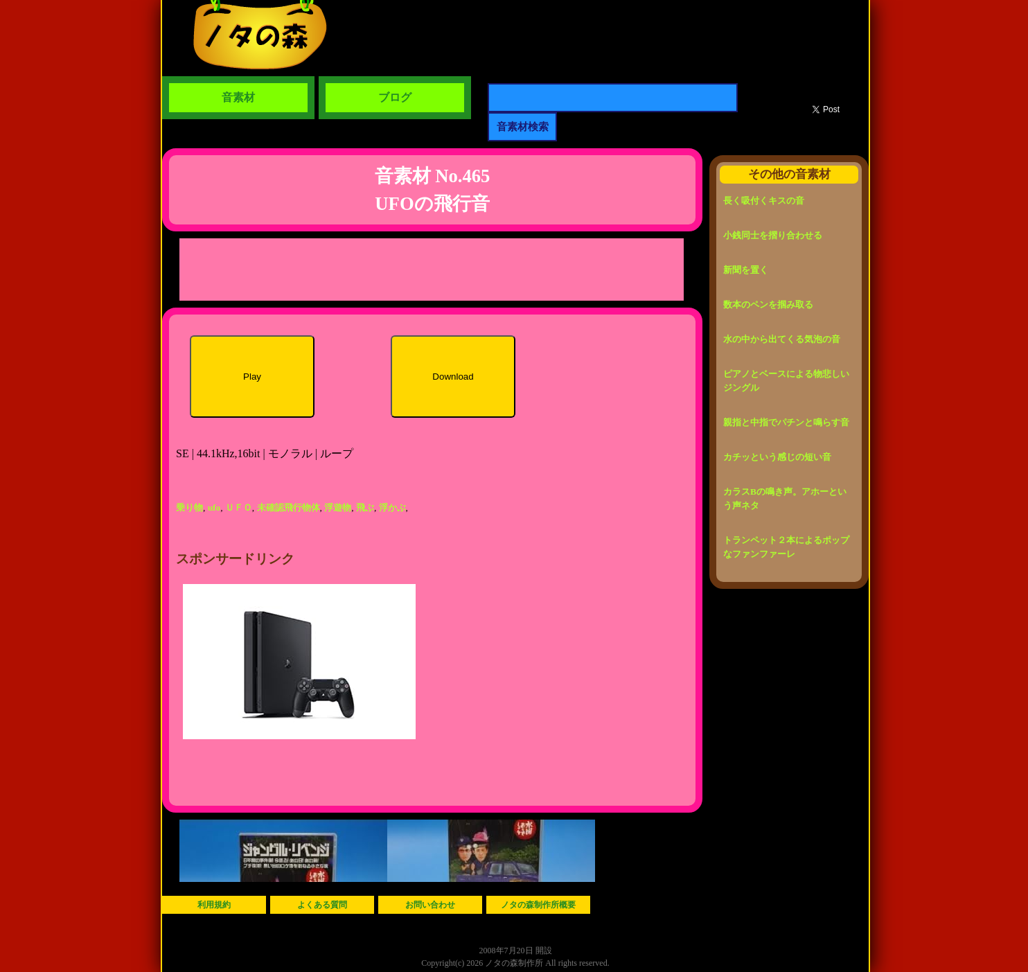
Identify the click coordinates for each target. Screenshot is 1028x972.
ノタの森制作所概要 (538, 905)
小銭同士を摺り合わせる (772, 235)
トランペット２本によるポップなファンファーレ (786, 547)
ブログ (394, 97)
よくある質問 (322, 905)
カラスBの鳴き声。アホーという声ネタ (785, 498)
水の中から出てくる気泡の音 (781, 339)
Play (252, 376)
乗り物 (189, 507)
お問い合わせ (430, 905)
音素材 (238, 97)
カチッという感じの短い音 (777, 457)
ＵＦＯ (238, 507)
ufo (214, 507)
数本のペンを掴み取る (768, 304)
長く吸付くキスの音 (763, 200)
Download (452, 376)
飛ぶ (365, 507)
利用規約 (214, 905)
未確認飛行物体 (288, 507)
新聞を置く (745, 270)
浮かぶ (392, 507)
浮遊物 (337, 507)
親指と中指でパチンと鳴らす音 (786, 422)
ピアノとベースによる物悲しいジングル (786, 381)
